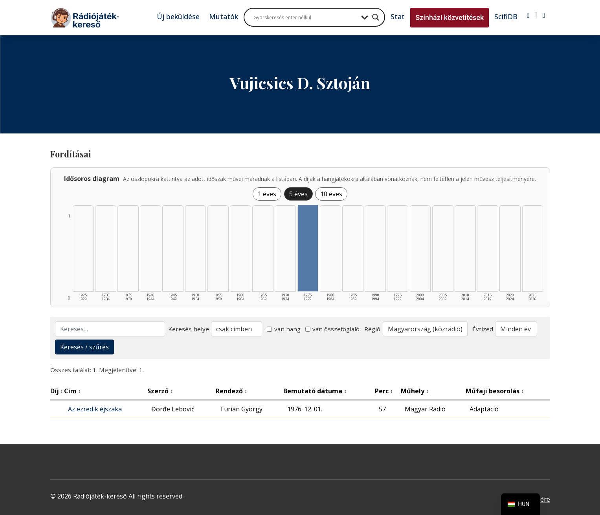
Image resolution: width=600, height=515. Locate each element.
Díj (56, 391)
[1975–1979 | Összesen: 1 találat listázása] (308, 248)
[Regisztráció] (544, 15)
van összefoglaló (332, 329)
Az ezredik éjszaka (95, 409)
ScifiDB (505, 16)
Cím (72, 391)
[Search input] (305, 17)
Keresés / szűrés (84, 347)
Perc (384, 391)
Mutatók (223, 16)
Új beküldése (178, 16)
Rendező (231, 391)
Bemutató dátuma (315, 391)
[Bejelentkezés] (528, 15)
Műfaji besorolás (495, 391)
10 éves (331, 194)
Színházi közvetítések (449, 17)
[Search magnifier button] (375, 17)
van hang (284, 329)
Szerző (160, 391)
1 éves (267, 194)
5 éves (298, 194)
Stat (398, 16)
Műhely (415, 391)
